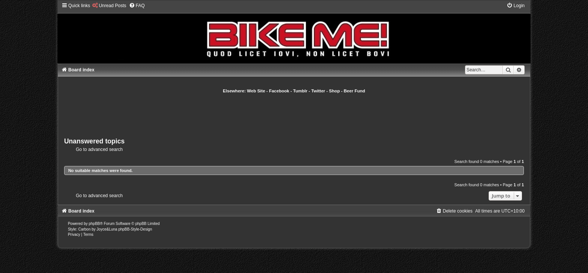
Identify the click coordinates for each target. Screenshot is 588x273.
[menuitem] (109, 5)
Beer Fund (354, 91)
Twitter (318, 91)
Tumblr (300, 91)
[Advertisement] (294, 114)
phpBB (94, 224)
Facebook (279, 91)
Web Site (256, 91)
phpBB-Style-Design (135, 229)
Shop (334, 91)
